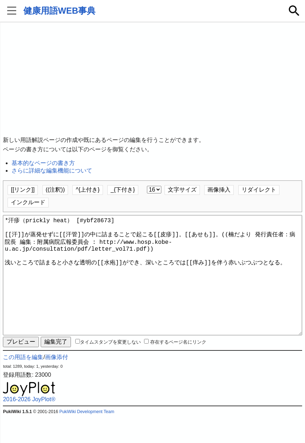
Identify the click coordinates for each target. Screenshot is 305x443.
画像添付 (56, 383)
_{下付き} (123, 190)
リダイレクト (259, 190)
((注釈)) (55, 190)
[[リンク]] (23, 190)
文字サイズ (182, 190)
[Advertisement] (152, 79)
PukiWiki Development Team (87, 437)
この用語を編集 (23, 383)
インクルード (28, 202)
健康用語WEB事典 (59, 10)
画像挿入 (218, 190)
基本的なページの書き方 (43, 163)
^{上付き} (87, 190)
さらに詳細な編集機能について (52, 170)
